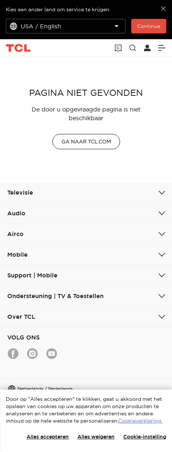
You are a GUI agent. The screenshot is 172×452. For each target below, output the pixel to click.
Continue (148, 26)
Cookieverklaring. (140, 421)
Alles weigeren (96, 436)
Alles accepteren (48, 436)
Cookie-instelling (144, 436)
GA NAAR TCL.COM (86, 141)
